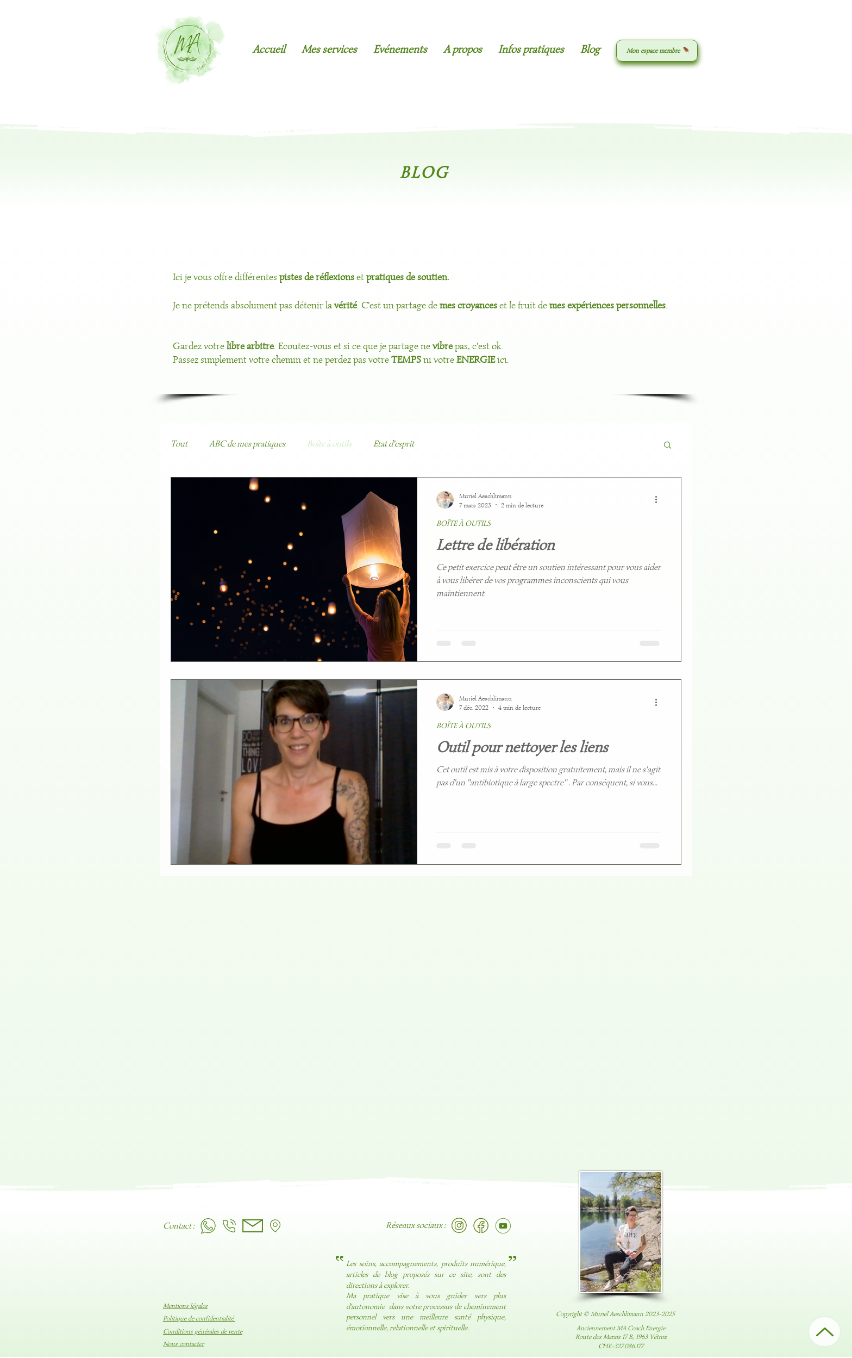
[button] (329, 49)
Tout (179, 443)
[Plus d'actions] (659, 499)
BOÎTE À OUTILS (463, 523)
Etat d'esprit (393, 443)
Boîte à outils (329, 443)
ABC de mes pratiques (247, 443)
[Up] (824, 1331)
